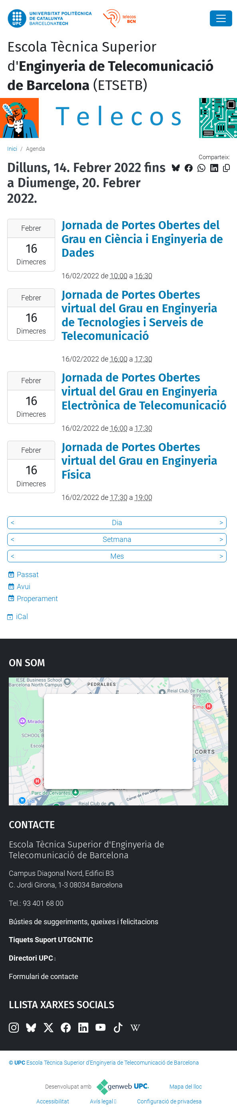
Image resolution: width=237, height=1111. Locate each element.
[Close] (221, 18)
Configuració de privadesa (169, 1101)
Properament (37, 598)
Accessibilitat (52, 1101)
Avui (23, 586)
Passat (28, 574)
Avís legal (101, 1101)
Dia (117, 522)
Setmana (117, 539)
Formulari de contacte (43, 976)
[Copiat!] (226, 168)
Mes (117, 556)
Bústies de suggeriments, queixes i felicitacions (83, 921)
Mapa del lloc (185, 1086)
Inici (12, 149)
